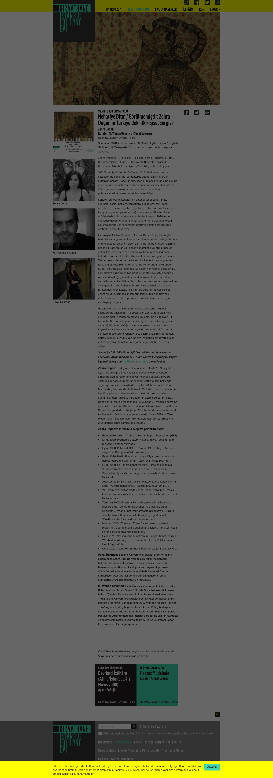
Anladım (212, 767)
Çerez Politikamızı (190, 766)
